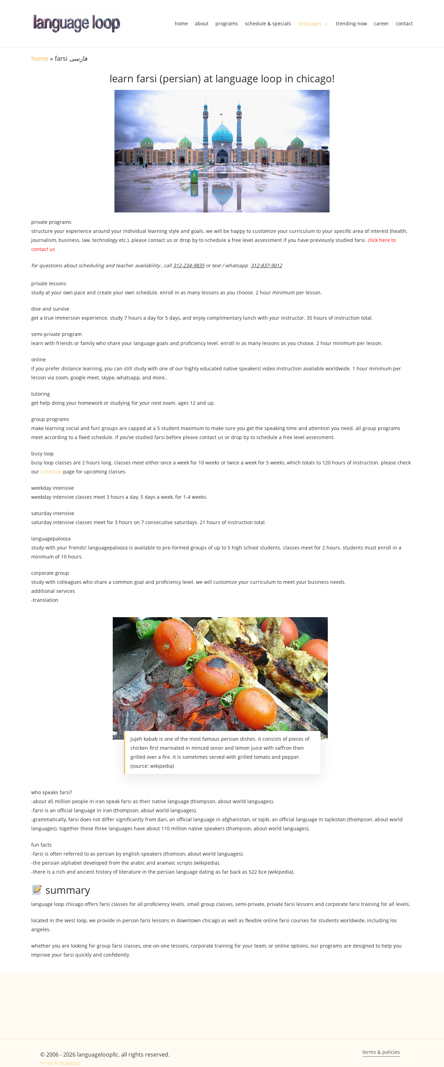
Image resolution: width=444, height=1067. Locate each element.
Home (39, 58)
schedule (50, 471)
